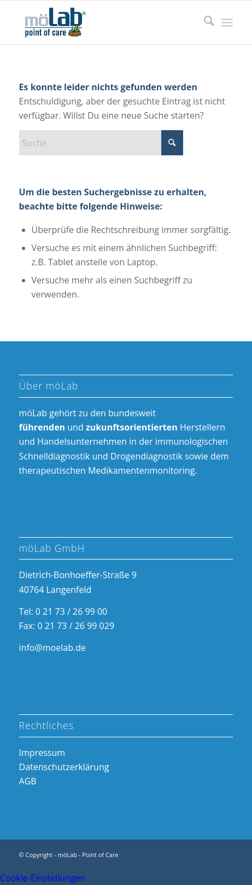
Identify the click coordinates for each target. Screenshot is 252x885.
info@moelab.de (52, 648)
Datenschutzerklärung (64, 767)
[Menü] (227, 22)
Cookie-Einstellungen (42, 878)
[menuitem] (203, 22)
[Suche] (203, 22)
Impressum (42, 753)
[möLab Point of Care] (104, 22)
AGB (28, 781)
